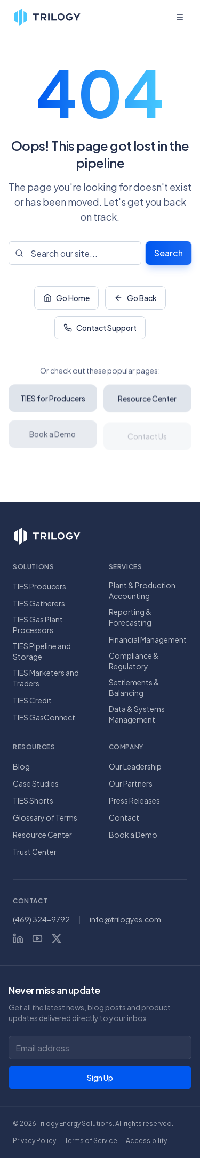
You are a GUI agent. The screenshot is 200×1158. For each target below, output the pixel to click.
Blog (21, 766)
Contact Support (100, 329)
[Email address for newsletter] (100, 1047)
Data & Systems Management (137, 714)
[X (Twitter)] (56, 938)
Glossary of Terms (45, 817)
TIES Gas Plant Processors (38, 624)
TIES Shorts (33, 800)
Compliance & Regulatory (134, 661)
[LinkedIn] (18, 938)
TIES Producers (39, 586)
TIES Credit (32, 700)
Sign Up (100, 1077)
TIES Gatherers (39, 603)
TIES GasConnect (44, 717)
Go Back (135, 299)
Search (168, 252)
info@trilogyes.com (125, 919)
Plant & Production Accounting (142, 590)
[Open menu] (179, 17)
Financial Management (148, 639)
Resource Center (42, 834)
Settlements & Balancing (134, 687)
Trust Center (35, 851)
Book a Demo (133, 834)
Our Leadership (135, 766)
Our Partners (131, 783)
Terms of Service (91, 1141)
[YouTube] (37, 938)
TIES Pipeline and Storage (42, 651)
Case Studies (36, 783)
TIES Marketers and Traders (46, 678)
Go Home (66, 299)
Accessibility (146, 1141)
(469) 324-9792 (41, 919)
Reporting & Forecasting (130, 617)
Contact (124, 817)
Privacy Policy (34, 1141)
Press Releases (134, 800)
